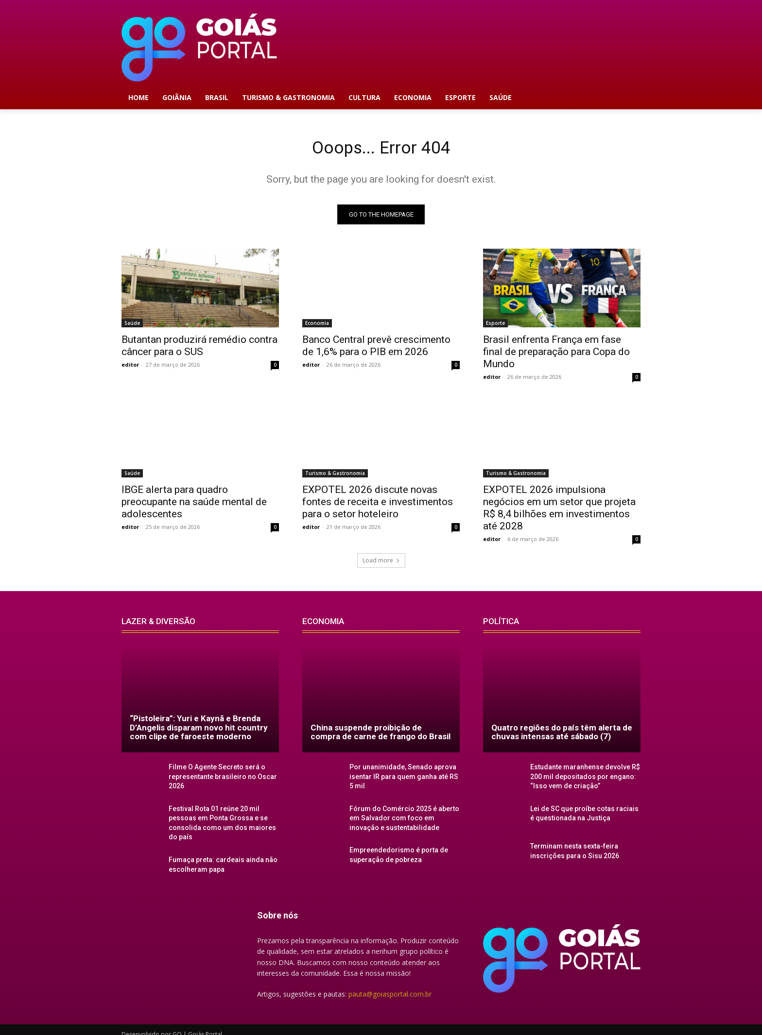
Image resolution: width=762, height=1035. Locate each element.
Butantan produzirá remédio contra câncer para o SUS (199, 349)
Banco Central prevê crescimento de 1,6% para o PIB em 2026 (376, 349)
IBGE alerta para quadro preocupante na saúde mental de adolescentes (194, 505)
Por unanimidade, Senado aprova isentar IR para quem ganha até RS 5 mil (401, 778)
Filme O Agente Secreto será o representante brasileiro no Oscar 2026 (218, 778)
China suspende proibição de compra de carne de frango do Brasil (380, 735)
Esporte (495, 326)
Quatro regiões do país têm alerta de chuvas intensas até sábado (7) (561, 735)
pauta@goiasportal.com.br (390, 986)
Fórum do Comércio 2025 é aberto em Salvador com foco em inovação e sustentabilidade (404, 818)
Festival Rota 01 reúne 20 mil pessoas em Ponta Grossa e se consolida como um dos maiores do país (223, 818)
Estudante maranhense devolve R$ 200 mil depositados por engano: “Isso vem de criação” (579, 778)
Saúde (132, 326)
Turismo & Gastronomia (335, 476)
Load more (381, 564)
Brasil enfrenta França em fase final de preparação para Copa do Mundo (556, 355)
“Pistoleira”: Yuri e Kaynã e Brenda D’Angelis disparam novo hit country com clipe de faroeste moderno (199, 731)
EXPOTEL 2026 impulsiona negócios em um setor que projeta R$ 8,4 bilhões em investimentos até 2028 (559, 511)
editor (130, 368)
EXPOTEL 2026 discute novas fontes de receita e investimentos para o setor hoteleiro (377, 505)
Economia (317, 326)
